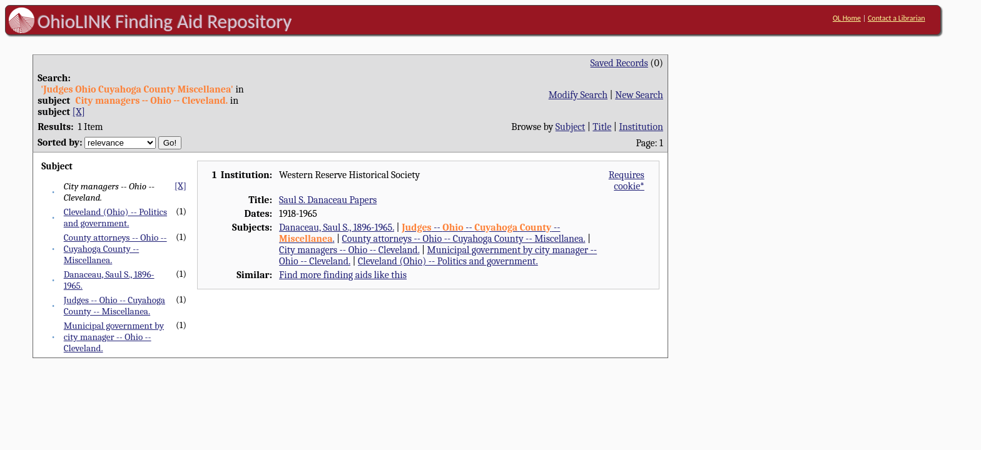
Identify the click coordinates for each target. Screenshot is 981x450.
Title (601, 126)
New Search (639, 95)
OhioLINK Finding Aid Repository (165, 21)
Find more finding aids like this (343, 275)
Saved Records (619, 63)
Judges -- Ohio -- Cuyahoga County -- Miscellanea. (114, 305)
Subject (570, 126)
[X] (79, 112)
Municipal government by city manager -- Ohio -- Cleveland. (114, 337)
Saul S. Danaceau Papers (328, 200)
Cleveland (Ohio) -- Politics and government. (115, 217)
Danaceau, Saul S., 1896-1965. (336, 227)
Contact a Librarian (896, 18)
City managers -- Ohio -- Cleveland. (349, 250)
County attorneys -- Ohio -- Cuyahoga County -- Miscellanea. (115, 249)
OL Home (847, 18)
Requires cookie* (626, 180)
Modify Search (578, 95)
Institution (641, 126)
